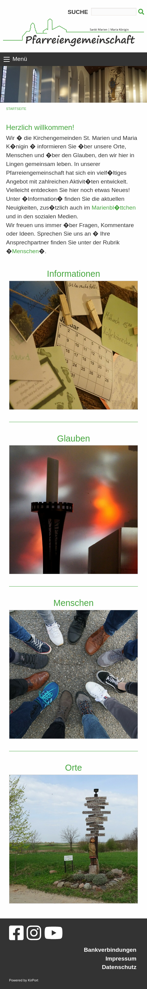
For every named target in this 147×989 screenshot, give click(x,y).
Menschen (25, 251)
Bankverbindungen (110, 950)
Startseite (16, 109)
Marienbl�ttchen (114, 207)
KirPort (33, 980)
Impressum (121, 958)
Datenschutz (119, 967)
